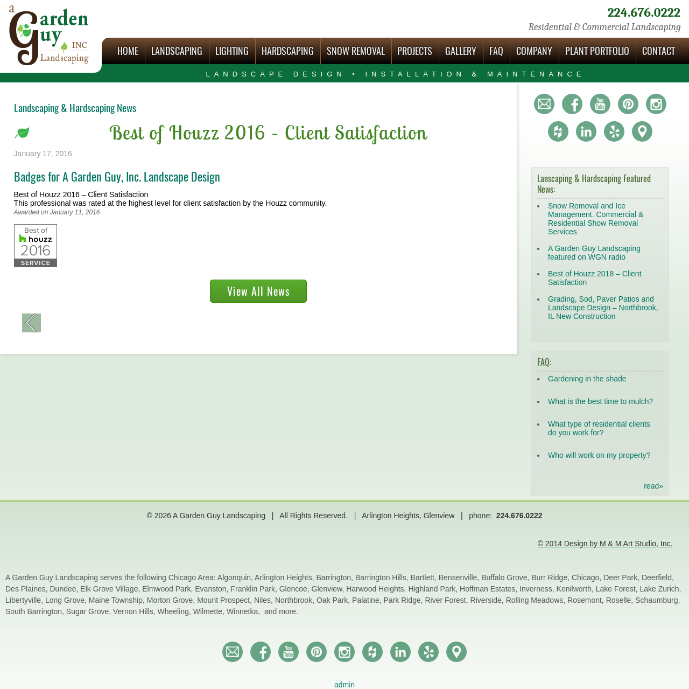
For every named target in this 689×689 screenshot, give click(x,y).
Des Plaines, (27, 588)
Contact (658, 51)
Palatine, (367, 600)
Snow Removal (356, 51)
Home (127, 51)
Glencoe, (295, 588)
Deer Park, (622, 577)
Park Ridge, (404, 600)
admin (344, 684)
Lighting (232, 51)
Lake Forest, (618, 588)
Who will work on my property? (599, 455)
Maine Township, (118, 600)
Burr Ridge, (551, 577)
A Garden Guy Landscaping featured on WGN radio (594, 252)
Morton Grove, (172, 600)
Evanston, (212, 588)
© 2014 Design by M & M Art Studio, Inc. (605, 543)
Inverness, (537, 588)
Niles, (264, 600)
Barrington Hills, (383, 577)
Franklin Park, (254, 588)
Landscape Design (395, 74)
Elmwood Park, (168, 588)
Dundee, (65, 588)
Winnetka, (244, 611)
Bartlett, (425, 577)
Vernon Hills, (135, 611)
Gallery (460, 51)
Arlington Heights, (285, 577)
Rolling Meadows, (536, 600)
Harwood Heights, (377, 588)
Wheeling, (175, 611)
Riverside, (488, 600)
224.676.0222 (643, 12)
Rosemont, (586, 600)
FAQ (496, 51)
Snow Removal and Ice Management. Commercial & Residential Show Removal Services (595, 218)
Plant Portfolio (597, 51)
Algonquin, (236, 577)
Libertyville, (25, 600)
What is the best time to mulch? (600, 401)
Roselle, (620, 600)
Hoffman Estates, (489, 588)
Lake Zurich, (660, 588)
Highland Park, (434, 588)
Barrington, (336, 577)
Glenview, (329, 588)
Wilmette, (210, 611)
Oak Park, (334, 600)
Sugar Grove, (89, 611)
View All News (258, 291)
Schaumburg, (657, 600)
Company (534, 51)
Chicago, (587, 577)
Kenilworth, (576, 588)
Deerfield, (658, 577)
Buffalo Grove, (506, 577)
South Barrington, (35, 611)
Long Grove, (67, 600)
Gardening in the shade (587, 378)
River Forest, (447, 600)
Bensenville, (460, 577)
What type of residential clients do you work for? (599, 428)
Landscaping (176, 51)
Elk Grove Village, (111, 588)
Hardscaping (288, 51)
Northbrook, (296, 600)
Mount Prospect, (225, 600)
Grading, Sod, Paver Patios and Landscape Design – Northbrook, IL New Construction (603, 308)
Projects (414, 51)
